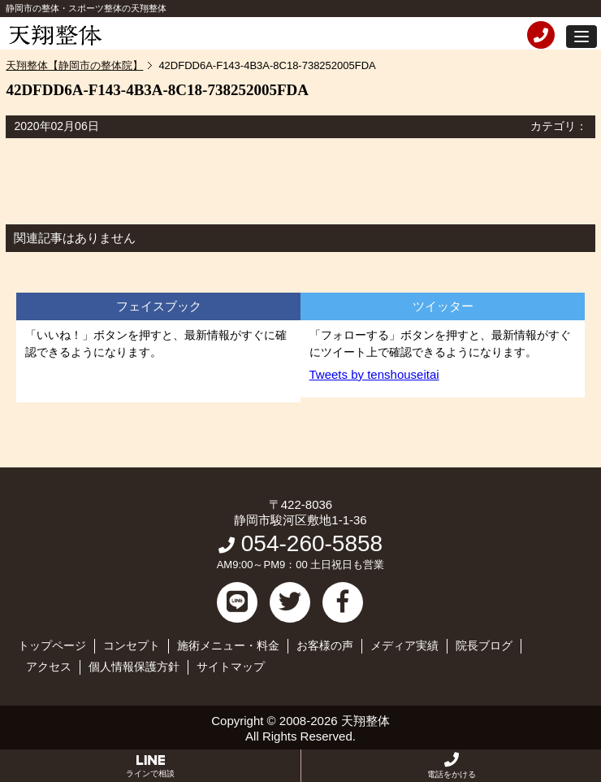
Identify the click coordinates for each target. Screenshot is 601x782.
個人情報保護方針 (134, 666)
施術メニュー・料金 (228, 645)
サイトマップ (231, 666)
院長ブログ (484, 645)
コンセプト (131, 645)
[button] (581, 36)
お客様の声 (324, 645)
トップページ (52, 645)
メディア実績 (404, 645)
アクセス (48, 666)
